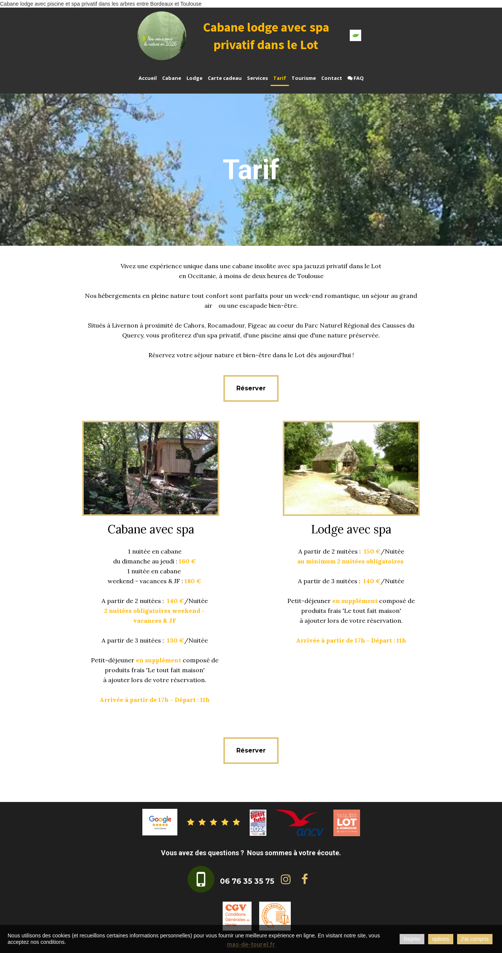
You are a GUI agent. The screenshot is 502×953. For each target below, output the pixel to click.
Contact (331, 78)
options (440, 939)
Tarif (279, 78)
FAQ (355, 78)
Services (257, 78)
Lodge (194, 78)
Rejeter (412, 939)
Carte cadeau (225, 78)
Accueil (148, 78)
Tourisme (304, 78)
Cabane (171, 78)
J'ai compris (475, 939)
